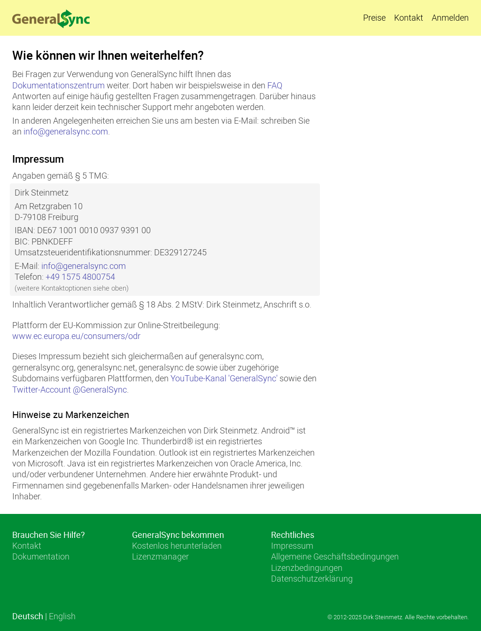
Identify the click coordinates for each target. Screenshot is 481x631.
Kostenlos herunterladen (177, 545)
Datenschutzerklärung (312, 578)
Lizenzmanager (160, 556)
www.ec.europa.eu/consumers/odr (76, 335)
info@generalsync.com (65, 131)
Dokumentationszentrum (58, 85)
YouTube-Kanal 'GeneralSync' (224, 378)
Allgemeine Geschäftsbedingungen (335, 556)
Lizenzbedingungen (306, 567)
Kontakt (408, 17)
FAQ (274, 85)
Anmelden (450, 17)
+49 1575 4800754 (80, 276)
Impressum (292, 545)
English (62, 616)
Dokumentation (41, 556)
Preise (374, 17)
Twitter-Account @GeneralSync (69, 389)
